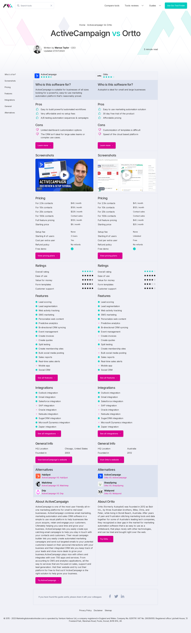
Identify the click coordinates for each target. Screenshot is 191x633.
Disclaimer (98, 610)
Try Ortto (104, 539)
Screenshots (10, 81)
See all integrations (47, 433)
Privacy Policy (85, 610)
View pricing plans (46, 256)
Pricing (8, 87)
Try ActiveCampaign (47, 580)
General (8, 106)
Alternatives (10, 112)
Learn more (43, 145)
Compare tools (112, 5)
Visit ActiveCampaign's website (52, 460)
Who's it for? (10, 74)
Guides (155, 5)
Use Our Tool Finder (176, 5)
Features (8, 93)
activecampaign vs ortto (99, 25)
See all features (45, 378)
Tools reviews (134, 5)
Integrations (10, 100)
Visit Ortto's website (109, 460)
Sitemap (108, 610)
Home (82, 25)
